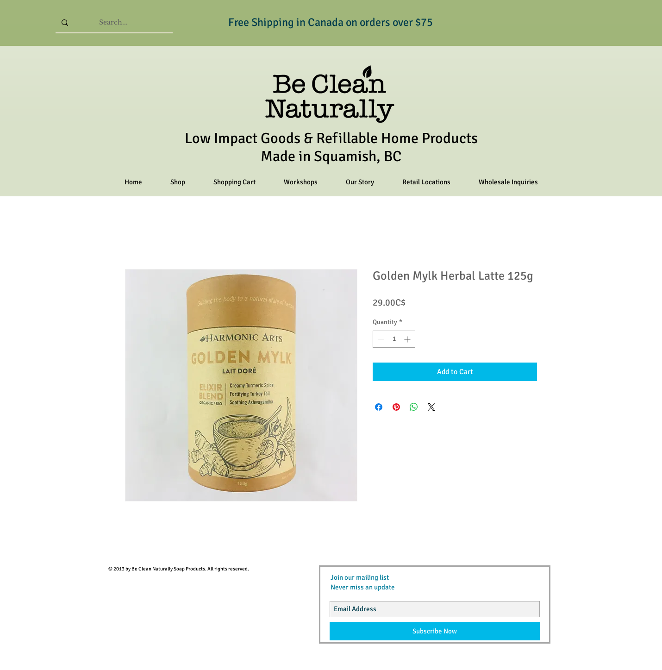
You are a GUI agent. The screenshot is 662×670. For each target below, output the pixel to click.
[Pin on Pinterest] (396, 407)
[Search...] (113, 22)
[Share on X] (431, 407)
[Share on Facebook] (378, 407)
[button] (177, 182)
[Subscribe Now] (435, 631)
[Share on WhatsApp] (413, 407)
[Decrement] (380, 339)
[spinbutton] (394, 339)
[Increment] (408, 339)
